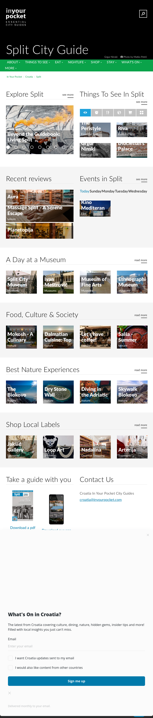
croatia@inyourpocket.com (101, 500)
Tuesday (121, 191)
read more (140, 260)
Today (84, 191)
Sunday (95, 191)
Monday (108, 191)
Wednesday (137, 191)
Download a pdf (22, 528)
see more (68, 94)
